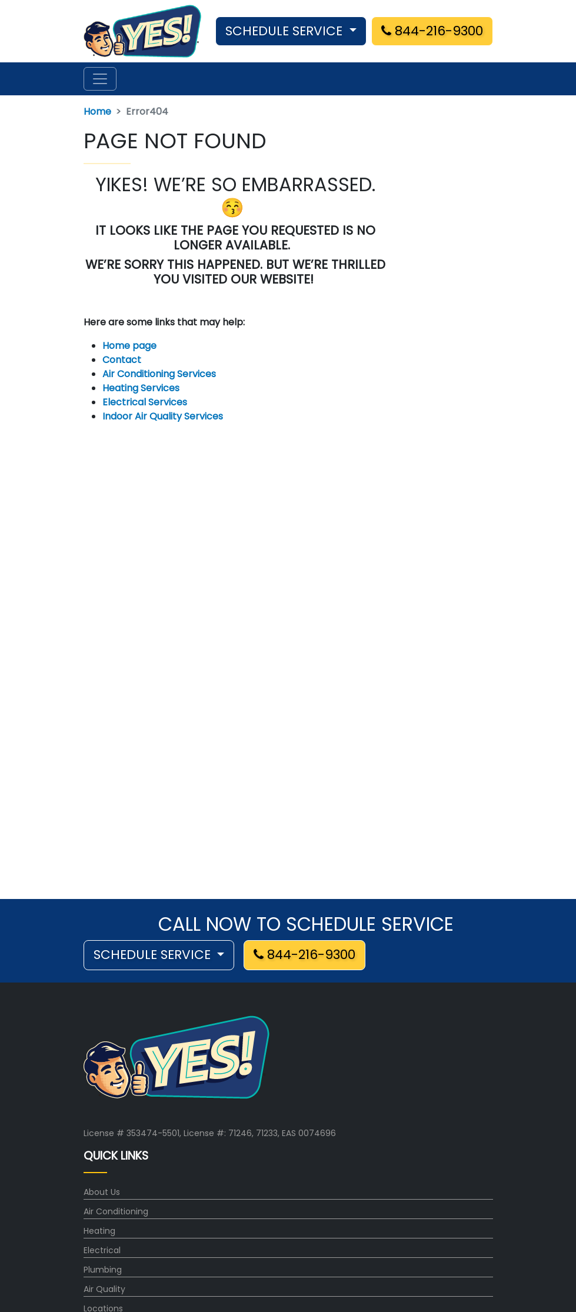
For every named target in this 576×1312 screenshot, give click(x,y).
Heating (99, 1231)
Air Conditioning (116, 1211)
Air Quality (104, 1289)
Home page (130, 345)
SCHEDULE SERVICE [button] (285, 31)
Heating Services (140, 388)
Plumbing (103, 1270)
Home (97, 111)
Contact (121, 360)
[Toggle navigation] (100, 79)
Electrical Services (144, 402)
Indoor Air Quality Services (162, 416)
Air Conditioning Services (159, 374)
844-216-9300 (432, 31)
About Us (102, 1192)
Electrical (102, 1250)
